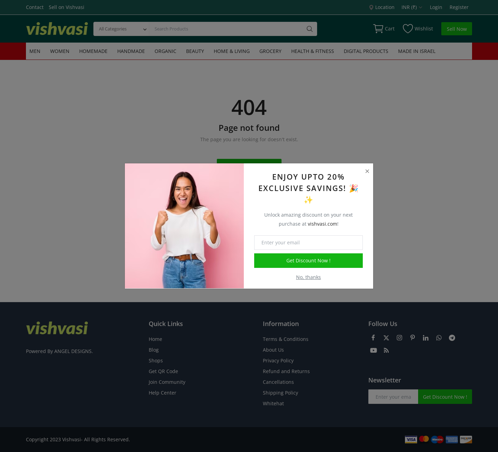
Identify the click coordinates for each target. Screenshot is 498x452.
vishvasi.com (322, 223)
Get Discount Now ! (308, 260)
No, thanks (308, 277)
